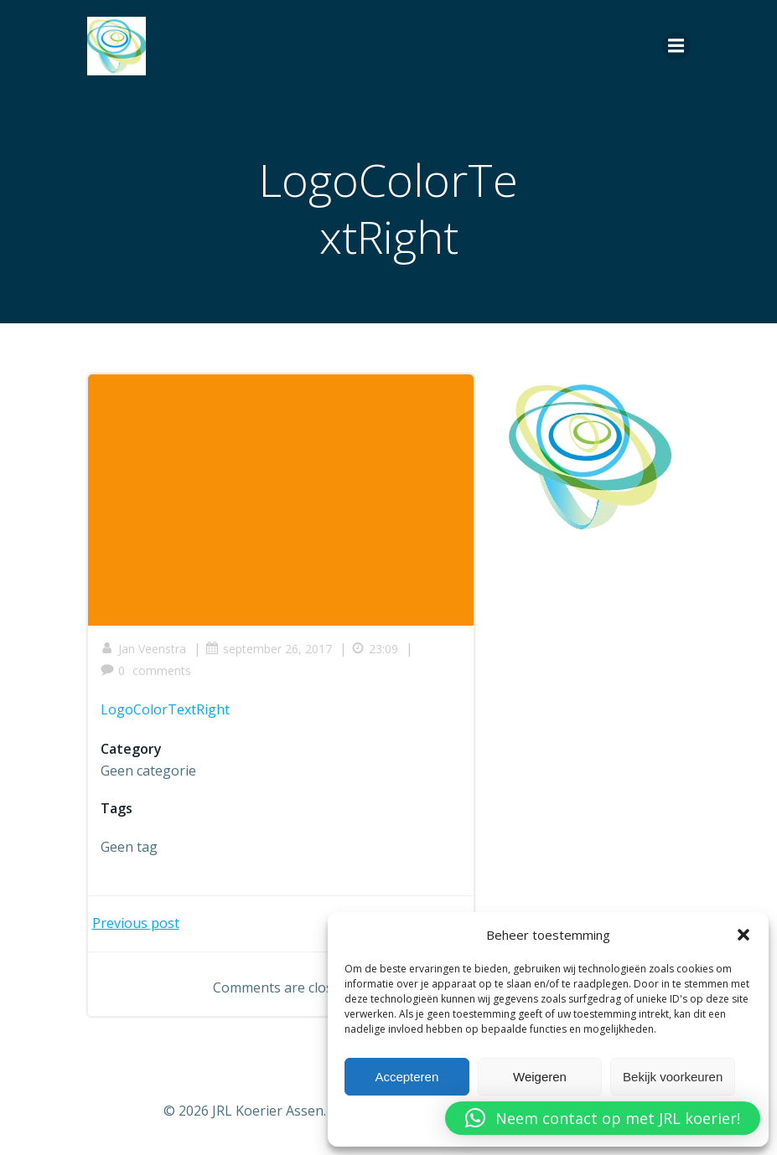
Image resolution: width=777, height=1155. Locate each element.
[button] (743, 934)
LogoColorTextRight (165, 709)
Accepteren (406, 1077)
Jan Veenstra (143, 649)
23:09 (374, 649)
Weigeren (540, 1077)
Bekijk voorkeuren (673, 1077)
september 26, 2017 (268, 649)
